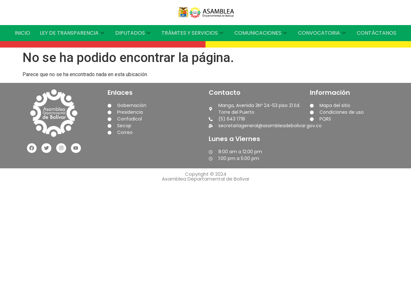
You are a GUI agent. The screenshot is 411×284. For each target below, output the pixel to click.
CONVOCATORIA (322, 33)
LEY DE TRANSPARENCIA (73, 33)
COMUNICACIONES (261, 33)
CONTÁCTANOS (376, 33)
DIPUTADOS (133, 33)
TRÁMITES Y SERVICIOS (193, 33)
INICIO (22, 33)
